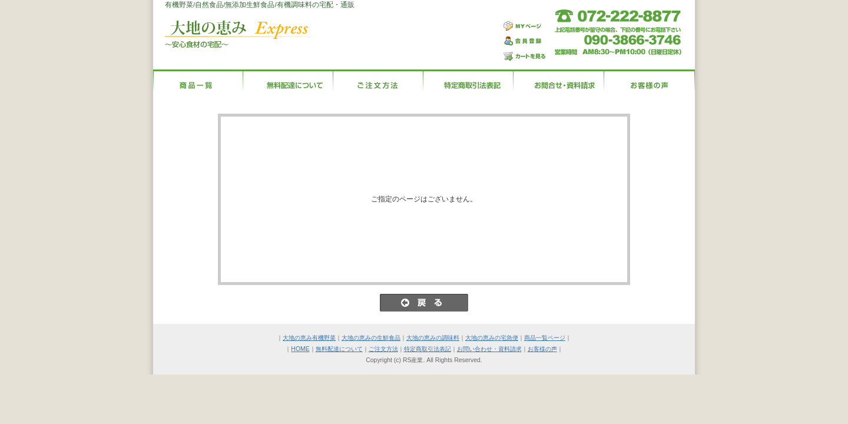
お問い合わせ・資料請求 (489, 349)
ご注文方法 (383, 349)
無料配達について (339, 349)
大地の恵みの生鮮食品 (371, 337)
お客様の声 (542, 349)
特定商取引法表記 (427, 349)
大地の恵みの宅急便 (491, 337)
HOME (300, 349)
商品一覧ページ (544, 337)
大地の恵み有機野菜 (309, 337)
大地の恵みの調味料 (432, 337)
